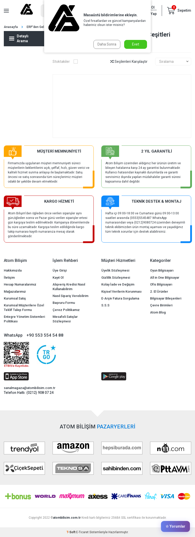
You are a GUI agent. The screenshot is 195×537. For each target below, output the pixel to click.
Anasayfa (11, 27)
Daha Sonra (107, 44)
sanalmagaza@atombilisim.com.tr (29, 388)
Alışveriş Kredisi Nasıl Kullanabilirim (69, 286)
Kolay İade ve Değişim (117, 284)
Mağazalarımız (15, 291)
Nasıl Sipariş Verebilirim (70, 296)
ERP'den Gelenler (39, 27)
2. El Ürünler (159, 291)
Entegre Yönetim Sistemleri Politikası (24, 319)
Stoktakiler (65, 61)
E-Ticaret (82, 532)
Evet (135, 44)
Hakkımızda (13, 270)
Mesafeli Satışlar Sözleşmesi (65, 319)
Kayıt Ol (58, 277)
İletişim (9, 277)
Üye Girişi (60, 270)
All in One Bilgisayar (164, 277)
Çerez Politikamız (66, 310)
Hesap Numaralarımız (20, 284)
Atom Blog (158, 312)
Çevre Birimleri (161, 305)
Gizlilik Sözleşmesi (115, 277)
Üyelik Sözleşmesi (115, 270)
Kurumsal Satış (15, 298)
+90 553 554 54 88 (44, 335)
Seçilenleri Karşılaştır (129, 61)
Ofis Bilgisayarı (161, 284)
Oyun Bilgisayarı (161, 270)
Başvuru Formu (64, 303)
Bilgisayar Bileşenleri (165, 298)
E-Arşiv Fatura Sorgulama (120, 298)
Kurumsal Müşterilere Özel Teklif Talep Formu (24, 307)
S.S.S (105, 305)
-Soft (71, 532)
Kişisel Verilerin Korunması (121, 291)
